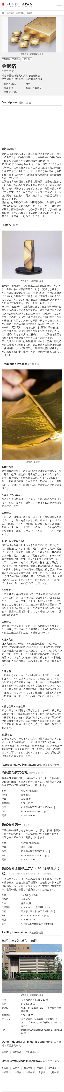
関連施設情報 (10, 92)
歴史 (28, 84)
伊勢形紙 (17, 1052)
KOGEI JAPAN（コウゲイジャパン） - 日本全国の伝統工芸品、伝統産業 (17, 8)
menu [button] (59, 4)
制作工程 (8, 88)
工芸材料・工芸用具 (15, 13)
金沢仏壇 (30, 1072)
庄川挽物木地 (32, 1052)
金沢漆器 (6, 1072)
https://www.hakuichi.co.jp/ (35, 855)
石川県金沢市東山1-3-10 (33, 1000)
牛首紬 (40, 1068)
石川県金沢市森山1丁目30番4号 (37, 807)
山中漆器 (52, 1068)
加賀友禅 (28, 1068)
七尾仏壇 (54, 1072)
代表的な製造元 (33, 88)
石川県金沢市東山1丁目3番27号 (37, 911)
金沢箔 (5, 1052)
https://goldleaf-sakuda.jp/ (35, 915)
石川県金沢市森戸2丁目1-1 (34, 851)
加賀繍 (42, 1072)
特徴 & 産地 (10, 84)
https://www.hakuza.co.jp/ (35, 811)
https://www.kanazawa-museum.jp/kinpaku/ (41, 1031)
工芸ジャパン (2, 13)
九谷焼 (5, 1068)
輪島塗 (16, 1068)
